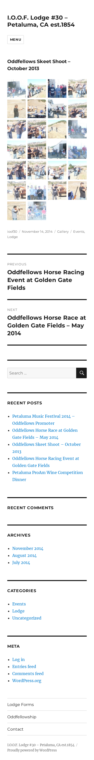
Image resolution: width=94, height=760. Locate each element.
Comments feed (28, 673)
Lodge (12, 237)
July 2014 (21, 562)
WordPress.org (26, 680)
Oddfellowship (21, 717)
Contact (15, 729)
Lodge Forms (20, 704)
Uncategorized (26, 618)
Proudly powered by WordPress (32, 750)
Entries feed (24, 666)
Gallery (63, 231)
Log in (18, 659)
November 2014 (27, 548)
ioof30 (12, 231)
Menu (15, 39)
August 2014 (24, 555)
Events (78, 231)
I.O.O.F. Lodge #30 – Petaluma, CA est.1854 (41, 21)
